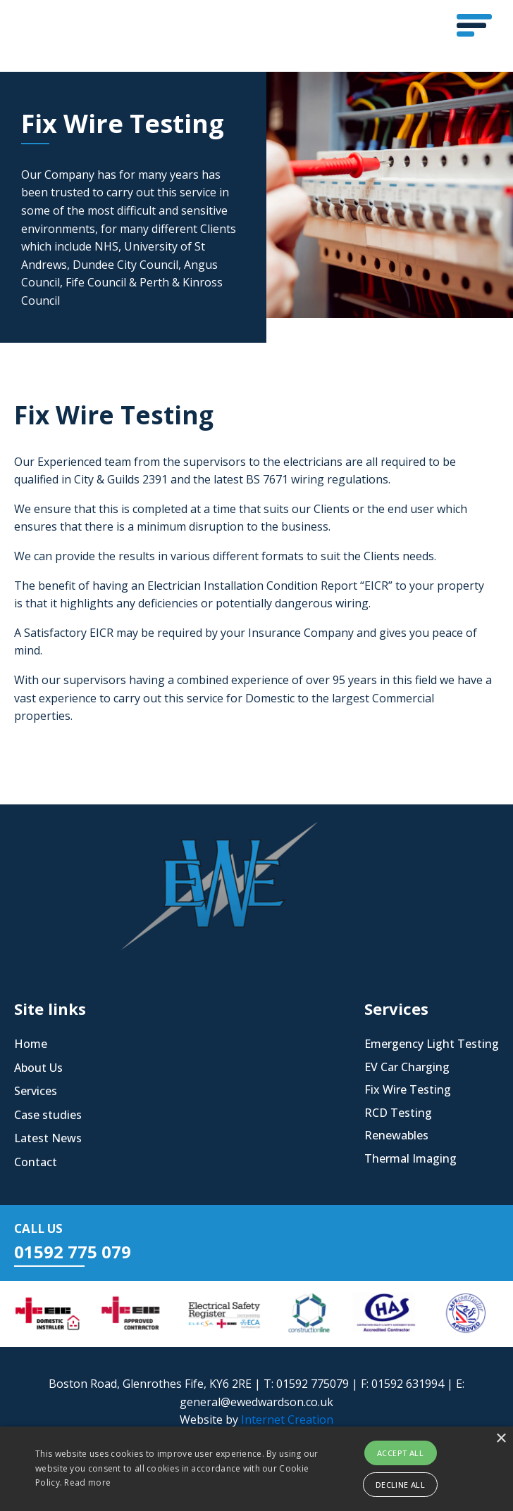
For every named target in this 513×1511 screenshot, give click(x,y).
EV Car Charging (407, 1067)
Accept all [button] (400, 1453)
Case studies (48, 1115)
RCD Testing (398, 1112)
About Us (38, 1067)
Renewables (396, 1135)
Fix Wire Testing (407, 1089)
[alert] (256, 1469)
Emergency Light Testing (431, 1043)
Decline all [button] (400, 1484)
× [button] (500, 1439)
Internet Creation (287, 1419)
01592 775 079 (72, 1251)
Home (30, 1043)
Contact (35, 1162)
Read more (87, 1482)
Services (35, 1091)
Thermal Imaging (410, 1158)
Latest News (48, 1138)
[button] (474, 25)
